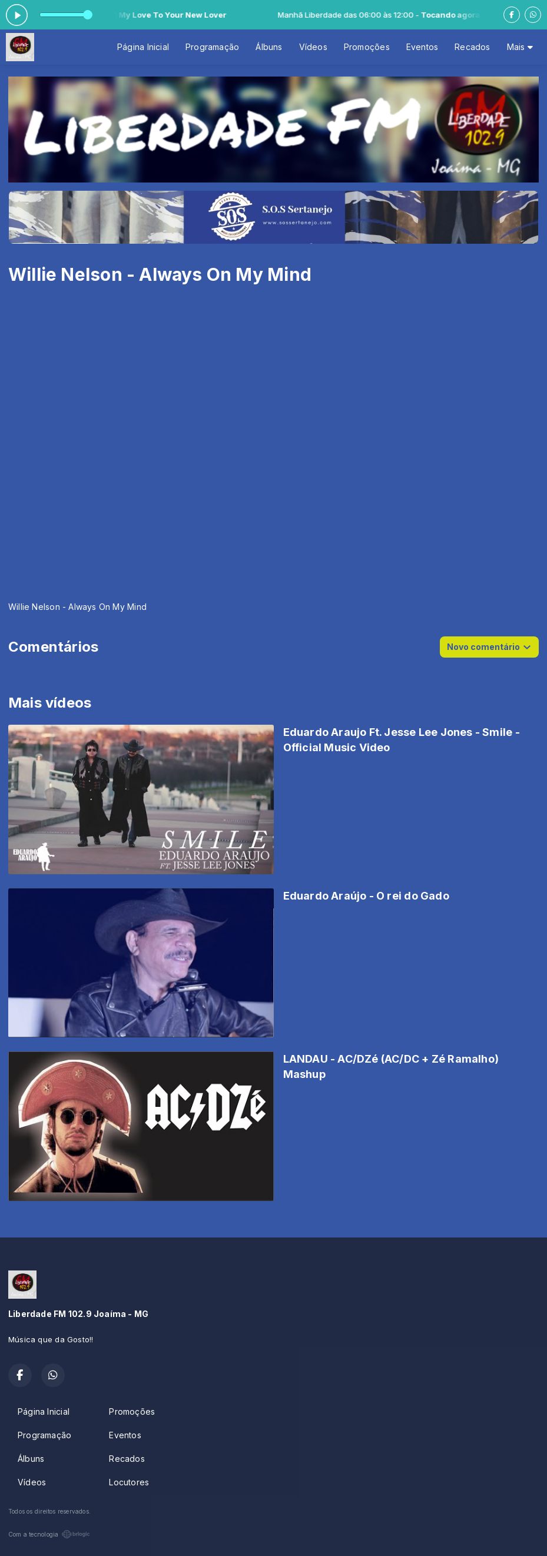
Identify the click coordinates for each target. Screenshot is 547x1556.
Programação (212, 47)
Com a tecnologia (49, 1534)
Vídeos (313, 47)
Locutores (129, 1482)
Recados (472, 47)
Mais (520, 47)
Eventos (422, 47)
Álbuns (269, 47)
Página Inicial (143, 47)
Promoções (367, 47)
